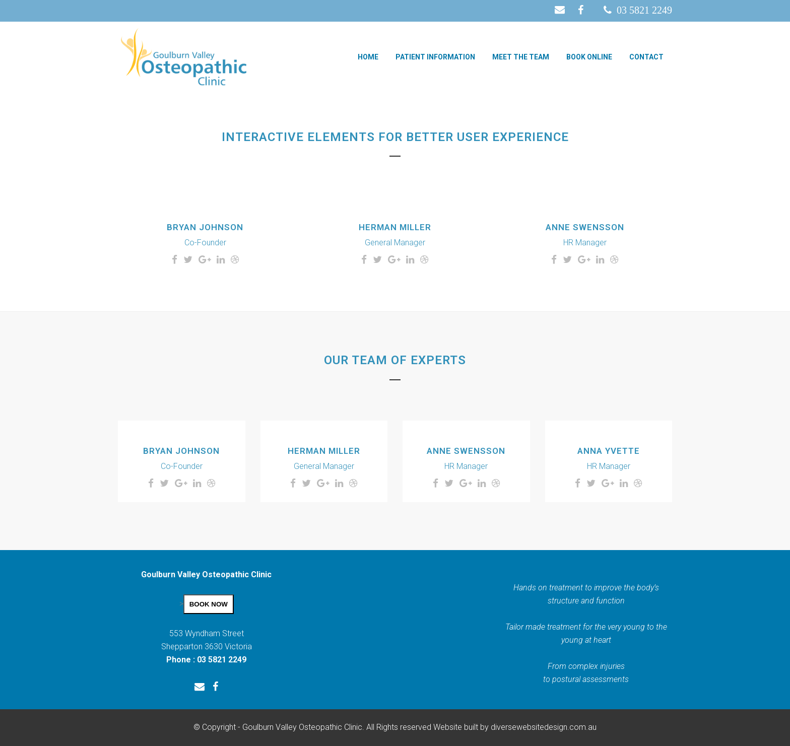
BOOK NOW (208, 604)
